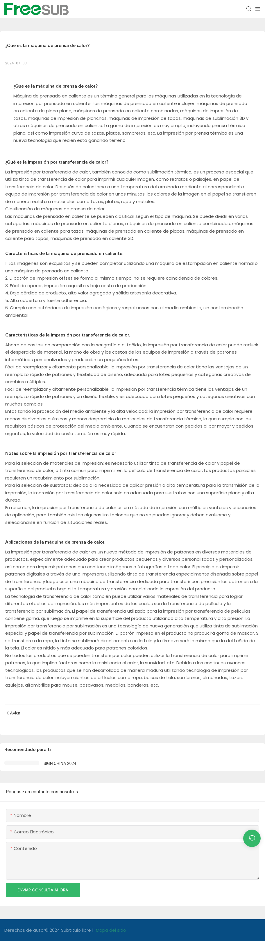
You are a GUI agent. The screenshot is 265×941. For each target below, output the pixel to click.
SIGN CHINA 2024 (60, 763)
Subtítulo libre (76, 930)
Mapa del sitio (110, 930)
